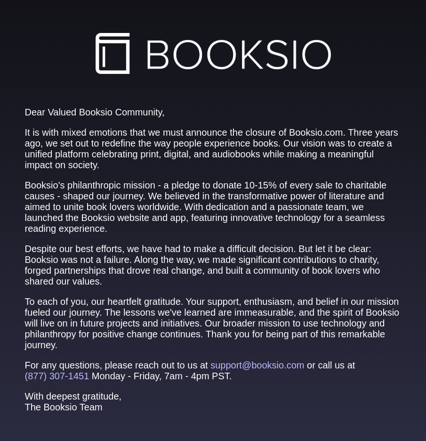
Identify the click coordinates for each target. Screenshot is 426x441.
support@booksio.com (257, 365)
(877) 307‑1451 (57, 376)
